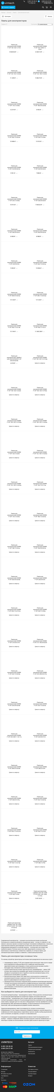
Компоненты (31, 1051)
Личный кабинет (32, 1071)
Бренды (3, 1071)
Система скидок (32, 1073)
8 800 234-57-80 (46, 1)
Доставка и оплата (33, 1069)
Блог (2, 1078)
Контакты (3, 1080)
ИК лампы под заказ (6, 1073)
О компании (4, 1069)
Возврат (30, 1075)
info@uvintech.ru (48, 3)
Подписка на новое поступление (27, 1028)
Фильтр (48, 16)
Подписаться (27, 1036)
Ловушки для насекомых (34, 1049)
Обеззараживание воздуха (35, 1047)
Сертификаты (4, 1075)
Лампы (30, 1045)
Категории (6, 16)
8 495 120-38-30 (32, 1)
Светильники (31, 1053)
